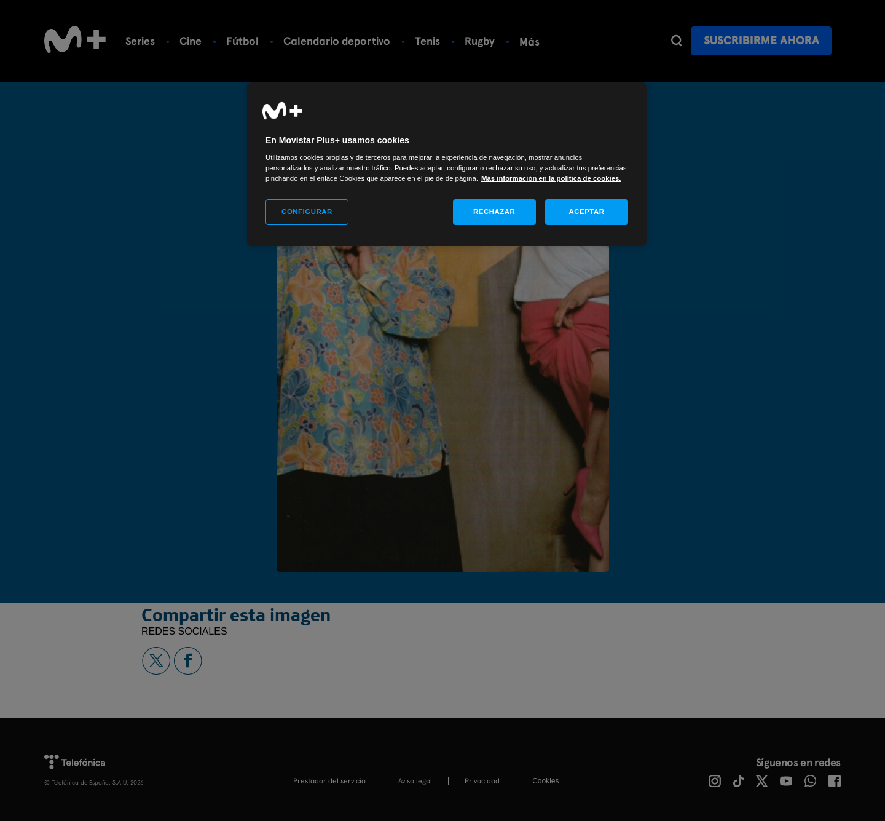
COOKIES (545, 781)
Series (140, 40)
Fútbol (242, 40)
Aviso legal (415, 781)
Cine (190, 40)
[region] (447, 164)
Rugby (480, 40)
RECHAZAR (494, 211)
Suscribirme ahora (761, 40)
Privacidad (482, 781)
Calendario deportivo (336, 40)
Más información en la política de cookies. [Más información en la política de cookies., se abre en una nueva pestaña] (551, 178)
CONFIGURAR (306, 211)
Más (529, 41)
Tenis (427, 40)
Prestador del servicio (329, 781)
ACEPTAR (586, 211)
